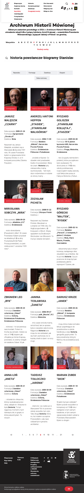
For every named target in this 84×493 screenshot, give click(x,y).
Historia (31, 3)
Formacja (32, 73)
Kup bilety (17, 11)
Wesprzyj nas (48, 9)
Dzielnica (47, 73)
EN (76, 4)
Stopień (62, 73)
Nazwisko (16, 73)
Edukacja (31, 9)
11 (53, 435)
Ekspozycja (18, 3)
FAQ (5, 463)
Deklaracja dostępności (35, 461)
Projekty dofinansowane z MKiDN (36, 467)
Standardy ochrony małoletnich (35, 473)
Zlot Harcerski (48, 3)
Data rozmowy (42, 78)
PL (73, 4)
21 (61, 435)
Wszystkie (10, 42)
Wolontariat (48, 6)
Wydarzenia (18, 19)
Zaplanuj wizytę (19, 6)
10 (48, 435)
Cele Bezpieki (18, 14)
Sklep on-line (48, 11)
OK (69, 489)
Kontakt (17, 9)
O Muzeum (34, 458)
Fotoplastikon (19, 16)
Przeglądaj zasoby (34, 11)
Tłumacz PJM (20, 459)
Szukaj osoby (43, 49)
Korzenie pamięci (34, 6)
